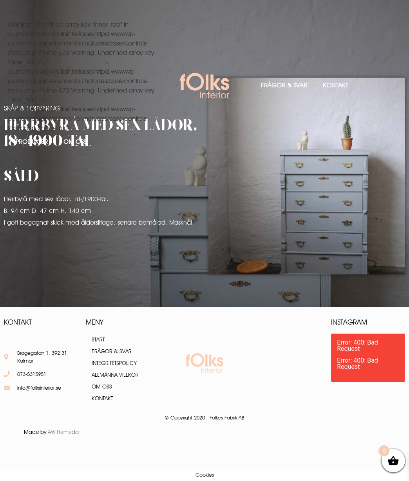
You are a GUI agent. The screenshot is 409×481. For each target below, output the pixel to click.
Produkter (32, 141)
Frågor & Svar (284, 85)
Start (98, 339)
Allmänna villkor (115, 375)
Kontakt (335, 85)
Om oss (74, 141)
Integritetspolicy (114, 363)
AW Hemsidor (64, 432)
